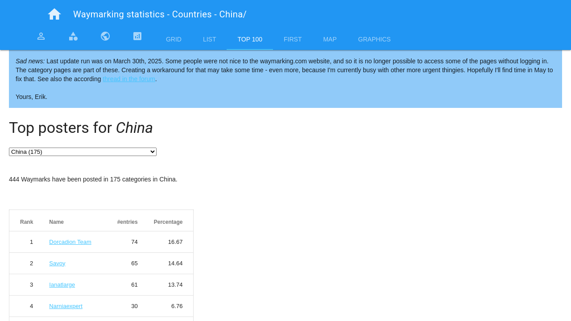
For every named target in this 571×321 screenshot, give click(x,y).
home (54, 14)
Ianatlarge (62, 284)
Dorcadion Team (70, 242)
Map (329, 39)
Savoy (57, 263)
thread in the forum (129, 78)
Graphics (374, 39)
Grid (173, 39)
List (209, 39)
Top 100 (250, 39)
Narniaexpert (65, 306)
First (292, 39)
